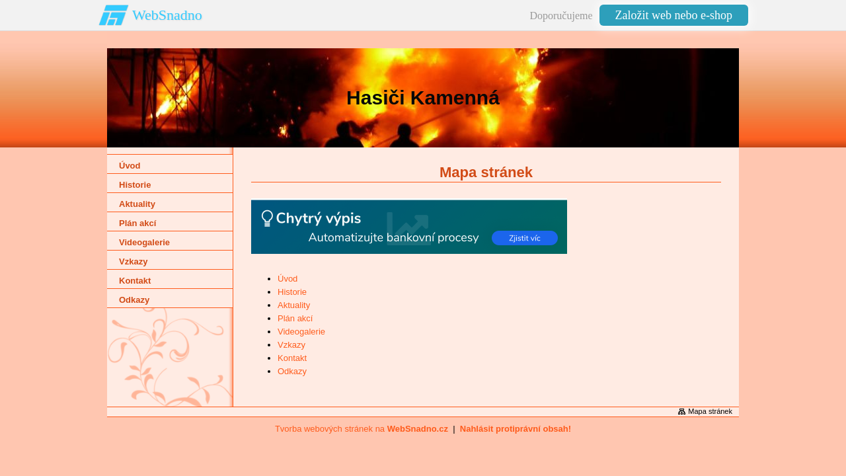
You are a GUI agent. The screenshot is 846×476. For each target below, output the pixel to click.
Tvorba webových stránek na (361, 429)
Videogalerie (301, 332)
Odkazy (292, 371)
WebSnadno (167, 15)
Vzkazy (291, 345)
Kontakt (292, 358)
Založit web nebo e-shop (673, 15)
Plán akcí (295, 318)
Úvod (287, 279)
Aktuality (294, 305)
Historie (292, 292)
